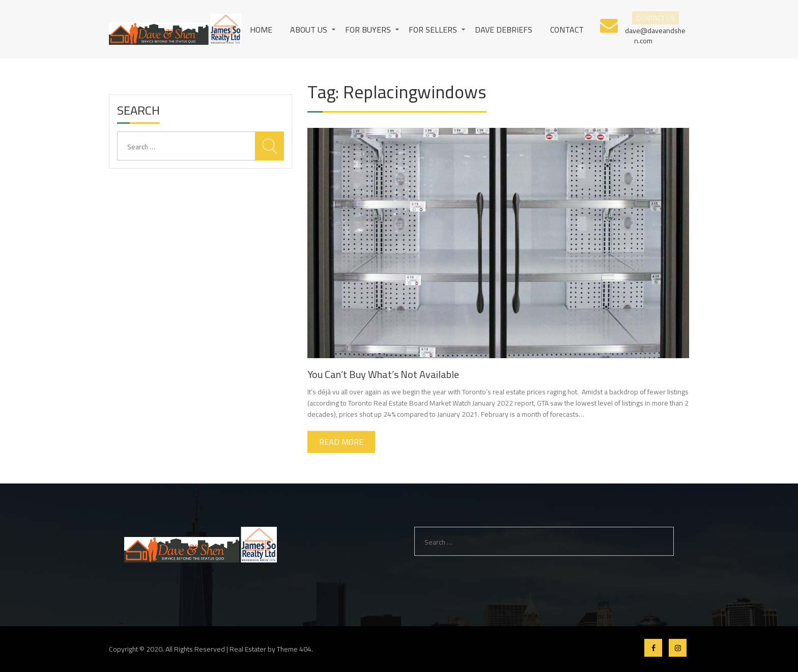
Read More (341, 441)
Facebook (653, 648)
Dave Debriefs (503, 29)
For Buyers (368, 29)
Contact (567, 29)
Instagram (678, 648)
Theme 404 (294, 649)
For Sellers (433, 29)
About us (308, 29)
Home (261, 29)
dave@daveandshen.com (655, 35)
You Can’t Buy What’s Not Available (383, 374)
